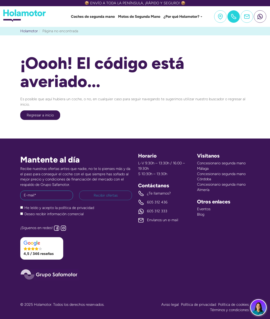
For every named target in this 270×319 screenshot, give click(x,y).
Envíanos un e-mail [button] (158, 220)
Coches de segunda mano (93, 16)
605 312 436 (152, 202)
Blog (200, 214)
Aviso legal (170, 304)
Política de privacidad (198, 304)
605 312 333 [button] (152, 211)
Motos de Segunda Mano (139, 16)
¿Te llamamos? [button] (154, 193)
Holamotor (29, 31)
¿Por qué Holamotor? (183, 16)
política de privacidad (76, 207)
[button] (42, 248)
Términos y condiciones (229, 310)
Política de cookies (233, 304)
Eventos (203, 209)
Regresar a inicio (40, 115)
